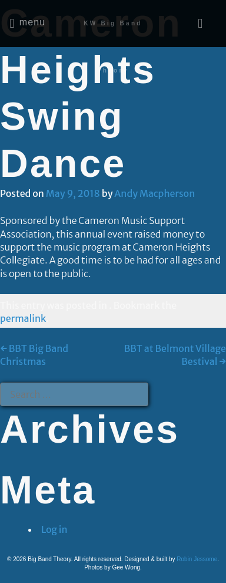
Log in (54, 529)
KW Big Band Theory (113, 47)
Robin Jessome (197, 559)
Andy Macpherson (154, 193)
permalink (23, 318)
